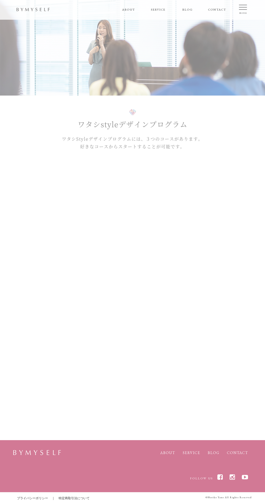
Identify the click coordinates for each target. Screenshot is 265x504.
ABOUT (128, 9)
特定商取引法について (74, 498)
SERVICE (158, 9)
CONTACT (217, 9)
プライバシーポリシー (32, 498)
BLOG (187, 9)
